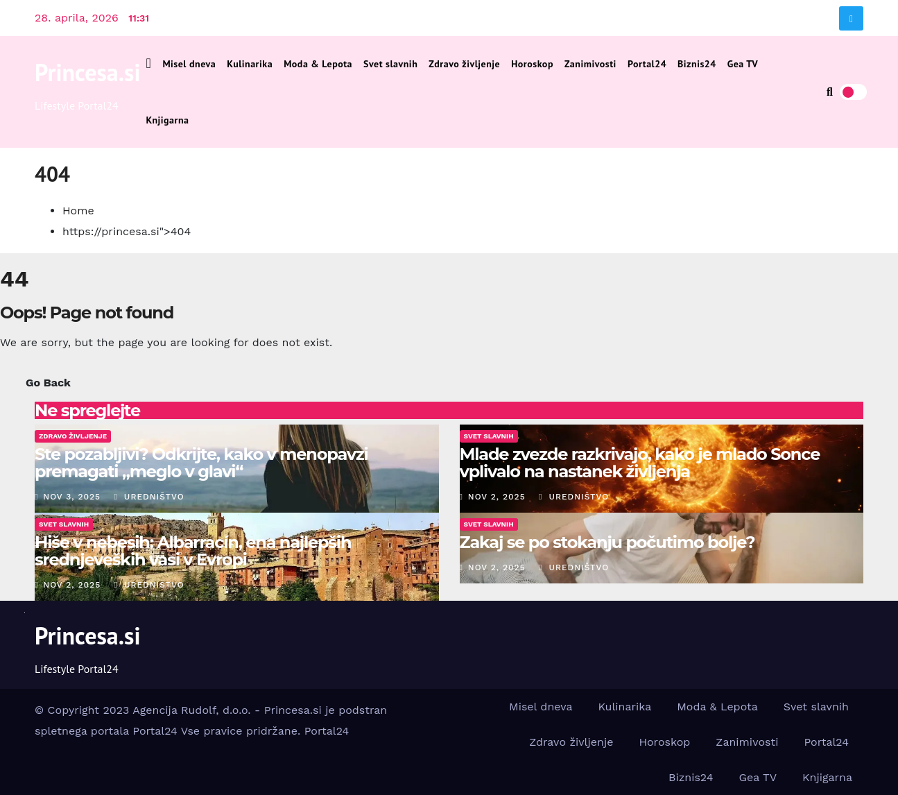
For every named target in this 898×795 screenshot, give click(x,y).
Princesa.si (88, 72)
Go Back (48, 382)
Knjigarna (167, 120)
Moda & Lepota (318, 64)
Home (78, 210)
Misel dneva (189, 64)
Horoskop (532, 64)
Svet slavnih (390, 64)
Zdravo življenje (464, 64)
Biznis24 (696, 64)
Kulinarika (250, 64)
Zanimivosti (590, 64)
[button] (830, 92)
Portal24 (647, 64)
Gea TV (743, 64)
